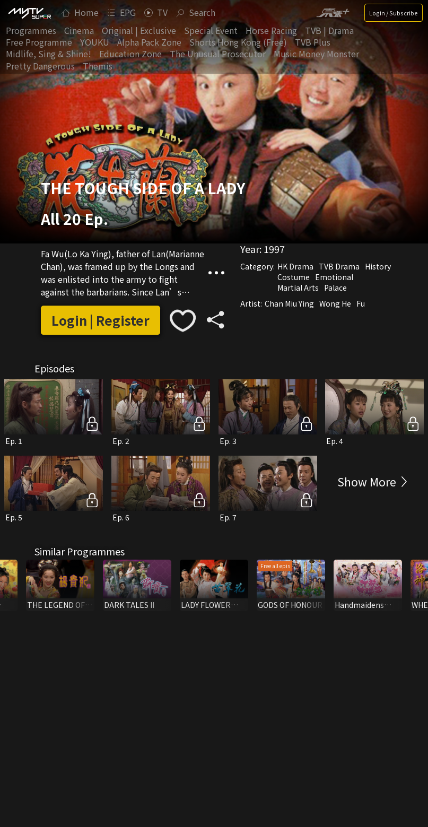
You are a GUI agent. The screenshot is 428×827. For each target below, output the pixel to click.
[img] (29, 12)
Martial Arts (298, 287)
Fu (360, 303)
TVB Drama (339, 266)
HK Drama (295, 266)
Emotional (334, 277)
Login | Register (100, 320)
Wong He (335, 303)
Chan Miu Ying (289, 303)
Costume (293, 277)
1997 (274, 249)
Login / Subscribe (393, 12)
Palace (335, 287)
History (378, 266)
